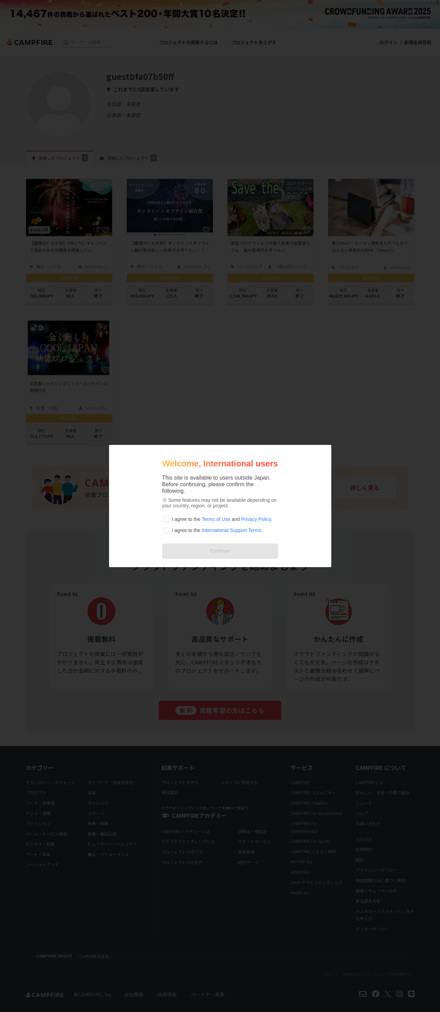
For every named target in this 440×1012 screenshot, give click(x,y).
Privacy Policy (256, 519)
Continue (220, 551)
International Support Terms (231, 530)
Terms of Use (216, 519)
